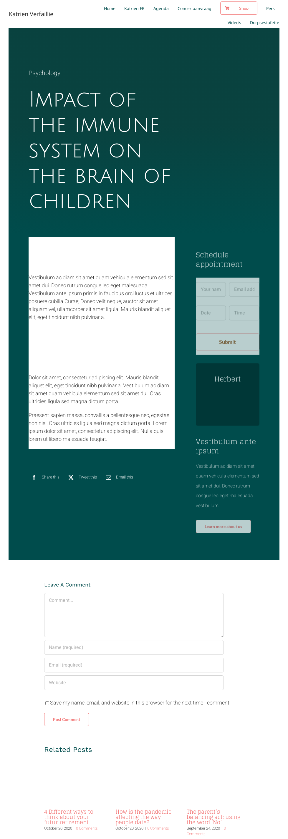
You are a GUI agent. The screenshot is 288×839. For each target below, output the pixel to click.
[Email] (118, 479)
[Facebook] (44, 479)
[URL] (134, 667)
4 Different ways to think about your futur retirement (68, 802)
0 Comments (87, 813)
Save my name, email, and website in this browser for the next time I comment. (140, 688)
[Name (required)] (134, 632)
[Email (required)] (134, 649)
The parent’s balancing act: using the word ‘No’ (213, 802)
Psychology (44, 73)
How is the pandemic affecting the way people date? (143, 802)
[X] (81, 479)
